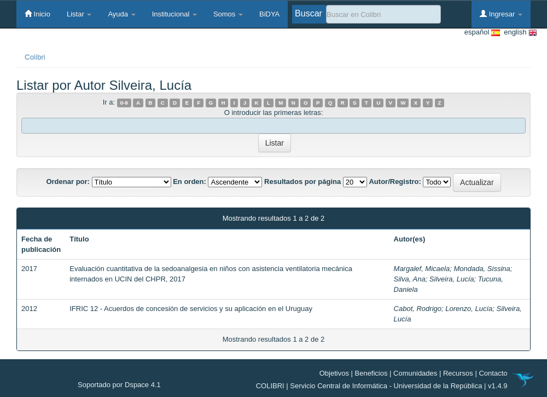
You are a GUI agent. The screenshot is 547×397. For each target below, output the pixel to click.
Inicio (37, 13)
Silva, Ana (410, 279)
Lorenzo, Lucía (468, 308)
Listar (79, 14)
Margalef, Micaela (422, 268)
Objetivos (334, 373)
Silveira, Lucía (451, 279)
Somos (228, 14)
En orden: (189, 181)
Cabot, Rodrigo (417, 308)
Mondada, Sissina (481, 268)
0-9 (124, 103)
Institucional (174, 14)
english (518, 32)
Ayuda (121, 14)
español (482, 32)
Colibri (35, 57)
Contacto (493, 373)
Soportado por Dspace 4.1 (119, 385)
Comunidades (415, 373)
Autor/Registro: (395, 181)
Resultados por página (302, 181)
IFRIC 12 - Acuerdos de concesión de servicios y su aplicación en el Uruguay (190, 308)
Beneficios (371, 373)
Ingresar (501, 13)
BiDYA (269, 14)
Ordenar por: (67, 181)
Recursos (458, 373)
